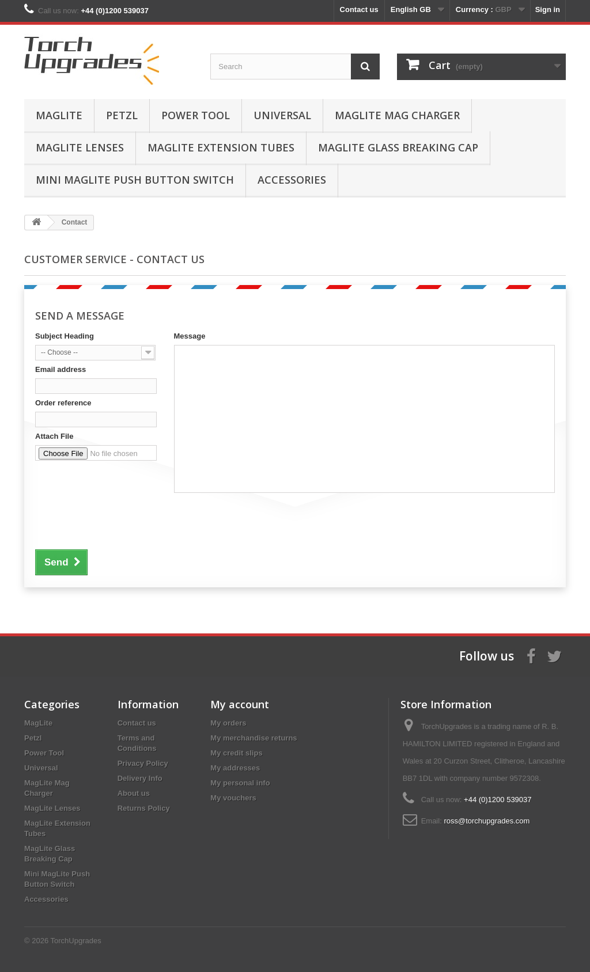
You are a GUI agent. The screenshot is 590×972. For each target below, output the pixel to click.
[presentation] (122, 519)
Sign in (547, 9)
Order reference (63, 402)
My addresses (235, 768)
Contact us (359, 9)
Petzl (122, 115)
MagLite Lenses (80, 147)
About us (134, 793)
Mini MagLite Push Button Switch (135, 180)
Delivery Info (140, 778)
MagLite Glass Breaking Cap (398, 147)
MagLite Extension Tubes (221, 147)
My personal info (240, 783)
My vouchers (233, 797)
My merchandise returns (253, 738)
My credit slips (236, 753)
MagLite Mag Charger (397, 115)
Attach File (54, 436)
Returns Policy (144, 808)
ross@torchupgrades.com (487, 821)
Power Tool (195, 115)
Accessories (292, 180)
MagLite (59, 115)
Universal (282, 115)
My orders (228, 723)
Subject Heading (64, 336)
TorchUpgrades (76, 940)
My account (239, 704)
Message (190, 336)
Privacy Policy (143, 763)
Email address (60, 369)
